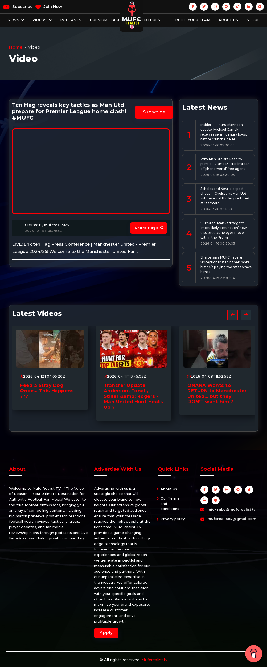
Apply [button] (106, 632)
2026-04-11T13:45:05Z (125, 376)
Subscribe (18, 7)
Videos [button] (40, 20)
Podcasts (70, 20)
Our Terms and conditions (170, 503)
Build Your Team (192, 20)
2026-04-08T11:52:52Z (209, 376)
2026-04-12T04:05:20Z (42, 376)
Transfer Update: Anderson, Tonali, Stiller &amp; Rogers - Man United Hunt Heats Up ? (133, 396)
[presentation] (232, 315)
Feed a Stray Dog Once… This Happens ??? (47, 391)
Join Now (48, 7)
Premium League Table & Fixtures (125, 20)
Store (253, 20)
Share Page (149, 228)
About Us (228, 20)
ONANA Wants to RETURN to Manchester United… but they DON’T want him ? (217, 393)
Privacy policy (173, 519)
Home (16, 47)
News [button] (13, 20)
